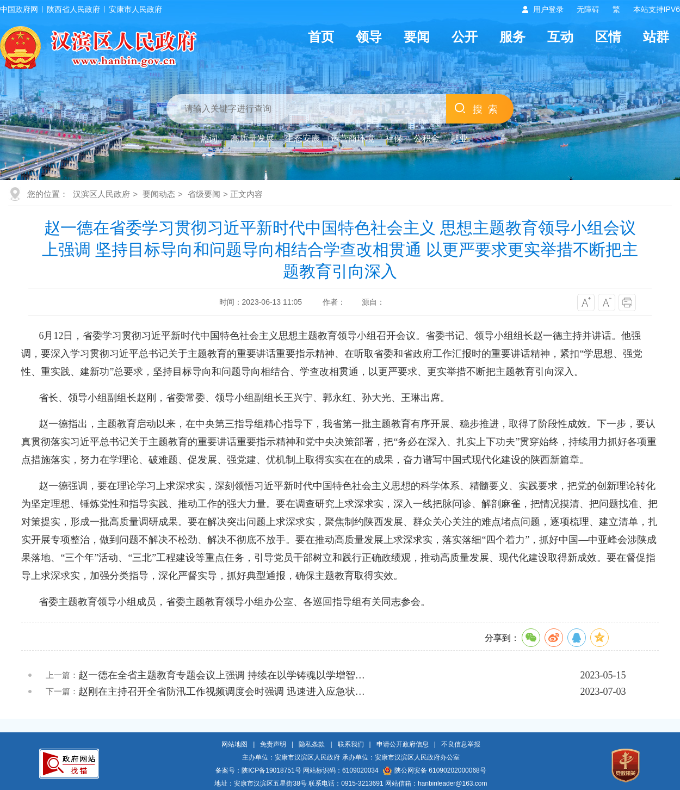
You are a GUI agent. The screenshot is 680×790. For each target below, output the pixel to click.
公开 (465, 36)
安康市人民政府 (135, 9)
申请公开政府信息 (402, 744)
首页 (321, 36)
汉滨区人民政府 (101, 194)
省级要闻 (204, 194)
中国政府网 (19, 9)
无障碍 (588, 9)
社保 (394, 138)
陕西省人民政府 (73, 9)
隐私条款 (312, 744)
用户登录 (548, 9)
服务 (512, 36)
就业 (459, 138)
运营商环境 (352, 138)
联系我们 (351, 744)
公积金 (426, 138)
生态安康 (302, 138)
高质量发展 (252, 138)
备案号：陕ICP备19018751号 (258, 770)
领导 (369, 36)
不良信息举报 (460, 744)
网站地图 (234, 744)
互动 (560, 36)
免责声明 (273, 744)
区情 (608, 36)
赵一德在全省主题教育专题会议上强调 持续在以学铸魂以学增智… (221, 675)
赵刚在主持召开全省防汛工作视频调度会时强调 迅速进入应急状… (221, 691)
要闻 (417, 36)
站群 (656, 36)
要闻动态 (159, 194)
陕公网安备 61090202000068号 (434, 770)
